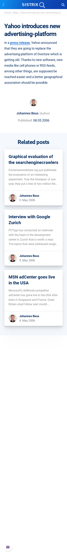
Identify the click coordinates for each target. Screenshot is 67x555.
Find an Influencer (33, 452)
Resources (33, 463)
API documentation (33, 528)
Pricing (33, 435)
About (33, 394)
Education (33, 405)
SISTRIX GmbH (33, 387)
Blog (15, 12)
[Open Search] (63, 4)
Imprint (33, 417)
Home (7, 12)
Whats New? (33, 522)
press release (20, 43)
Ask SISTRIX (33, 470)
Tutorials (33, 498)
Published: (25, 120)
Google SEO (33, 440)
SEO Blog (33, 487)
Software (33, 428)
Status (33, 539)
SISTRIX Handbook (33, 516)
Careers (34, 399)
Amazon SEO (33, 446)
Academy (33, 481)
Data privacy (33, 411)
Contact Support (33, 533)
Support (33, 510)
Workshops (33, 475)
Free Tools (33, 492)
